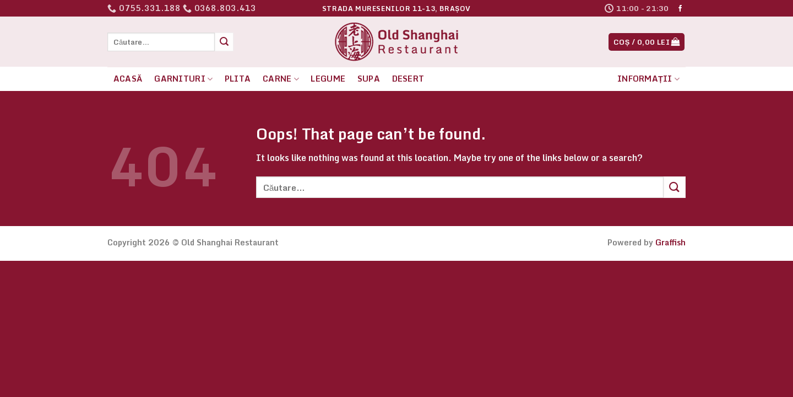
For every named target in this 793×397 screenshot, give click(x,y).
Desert (408, 78)
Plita (238, 78)
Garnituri (183, 78)
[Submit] (224, 42)
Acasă (128, 78)
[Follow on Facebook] (680, 9)
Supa (368, 78)
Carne (281, 78)
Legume (328, 78)
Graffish (670, 242)
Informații (648, 78)
